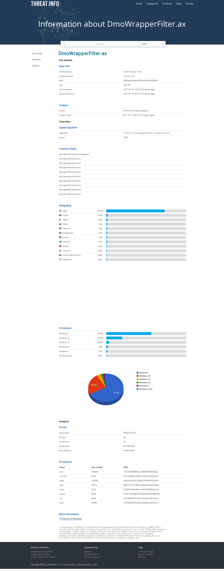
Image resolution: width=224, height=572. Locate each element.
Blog (178, 3)
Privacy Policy (84, 564)
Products (167, 3)
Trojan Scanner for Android (43, 557)
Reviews (142, 557)
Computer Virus (91, 554)
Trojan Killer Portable (40, 554)
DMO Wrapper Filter (132, 71)
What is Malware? (92, 557)
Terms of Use (69, 564)
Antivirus (88, 552)
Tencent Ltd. (129, 76)
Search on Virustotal (72, 518)
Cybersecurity (91, 547)
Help (140, 547)
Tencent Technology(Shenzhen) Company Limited (146, 133)
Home (139, 3)
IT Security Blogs (146, 552)
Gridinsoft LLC (54, 564)
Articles (189, 3)
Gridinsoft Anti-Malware (41, 552)
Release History (145, 554)
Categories (152, 3)
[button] (153, 44)
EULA (95, 564)
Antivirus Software (40, 547)
